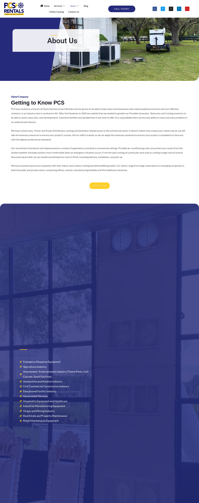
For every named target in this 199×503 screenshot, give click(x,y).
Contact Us (73, 11)
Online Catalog (56, 11)
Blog (86, 5)
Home (45, 5)
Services (59, 5)
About (74, 5)
